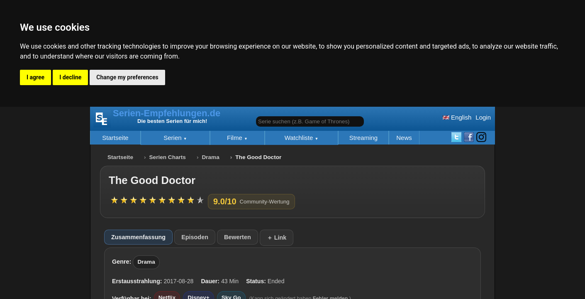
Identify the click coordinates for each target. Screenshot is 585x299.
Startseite (115, 137)
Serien (173, 137)
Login (483, 117)
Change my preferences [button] (127, 77)
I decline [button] (70, 77)
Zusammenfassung (138, 237)
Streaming (363, 137)
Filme (235, 137)
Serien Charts (167, 157)
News (404, 137)
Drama (210, 157)
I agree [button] (35, 77)
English (457, 117)
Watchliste (300, 137)
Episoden (194, 237)
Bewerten (237, 237)
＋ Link (277, 237)
